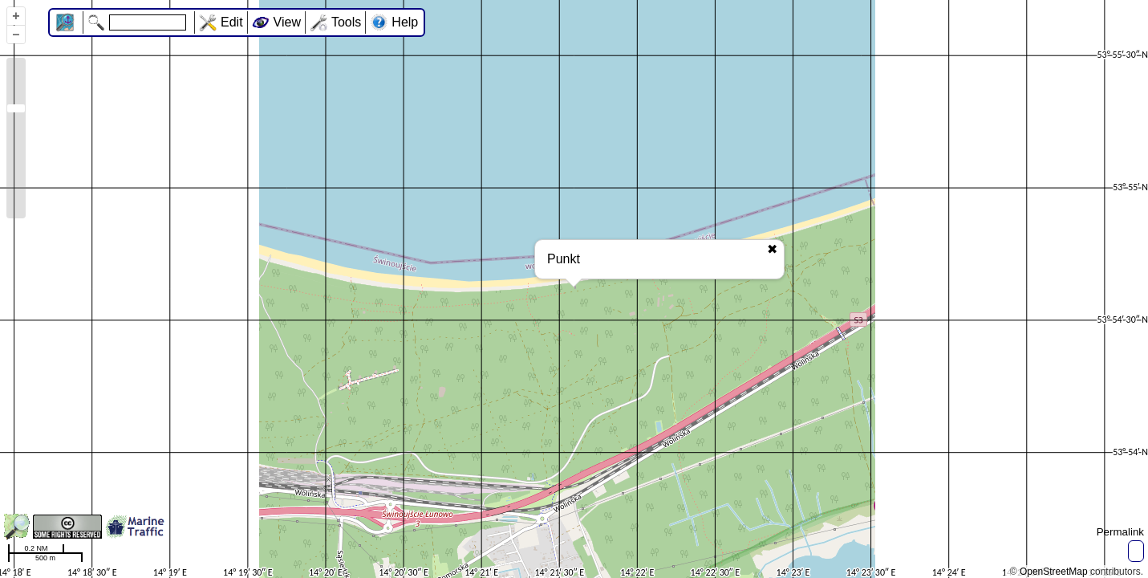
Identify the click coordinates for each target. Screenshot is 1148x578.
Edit (232, 22)
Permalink (1120, 532)
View (287, 22)
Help (404, 22)
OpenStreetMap (1054, 571)
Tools (346, 22)
